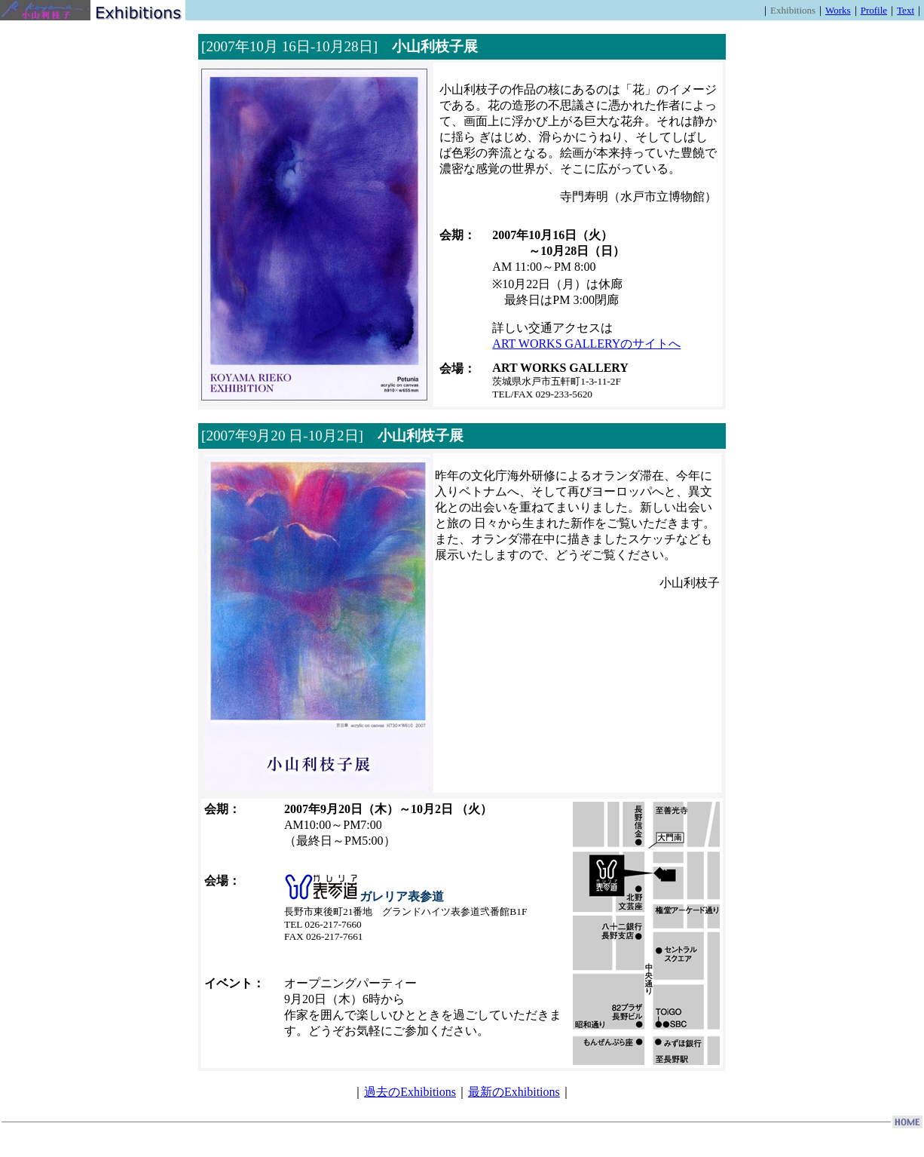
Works (838, 10)
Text (905, 10)
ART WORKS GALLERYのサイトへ (586, 343)
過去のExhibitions (410, 1091)
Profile (874, 10)
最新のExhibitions (514, 1091)
